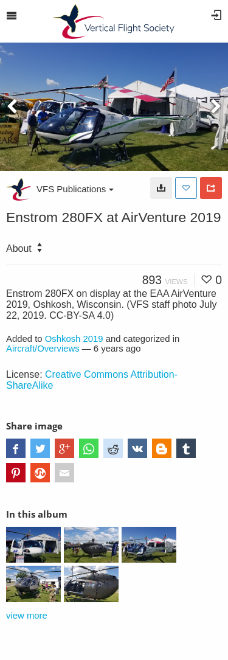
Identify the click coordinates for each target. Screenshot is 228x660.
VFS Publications (75, 189)
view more (26, 615)
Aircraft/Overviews (43, 348)
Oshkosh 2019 (74, 339)
